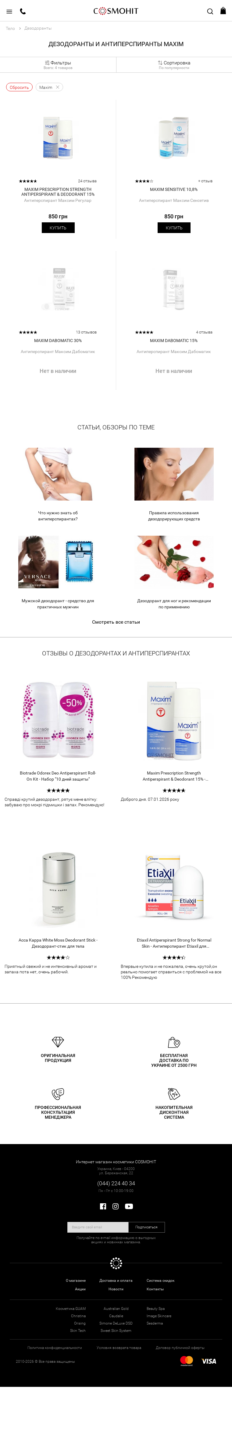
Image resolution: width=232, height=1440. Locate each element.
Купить (58, 227)
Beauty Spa (156, 1309)
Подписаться (146, 1227)
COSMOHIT (116, 10)
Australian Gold (116, 1309)
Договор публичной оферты (180, 1348)
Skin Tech (78, 1331)
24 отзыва (87, 181)
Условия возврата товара (119, 1348)
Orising (80, 1323)
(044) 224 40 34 (116, 1183)
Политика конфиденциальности (54, 1348)
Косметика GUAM (71, 1309)
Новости (116, 1289)
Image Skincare (159, 1316)
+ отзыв (205, 181)
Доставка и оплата (116, 1280)
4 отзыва (204, 332)
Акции (80, 1289)
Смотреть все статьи (116, 622)
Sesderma (155, 1323)
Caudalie (116, 1316)
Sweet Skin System (116, 1331)
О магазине (76, 1280)
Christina (78, 1316)
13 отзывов (86, 332)
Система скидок (160, 1280)
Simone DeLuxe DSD (116, 1323)
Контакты (155, 1289)
